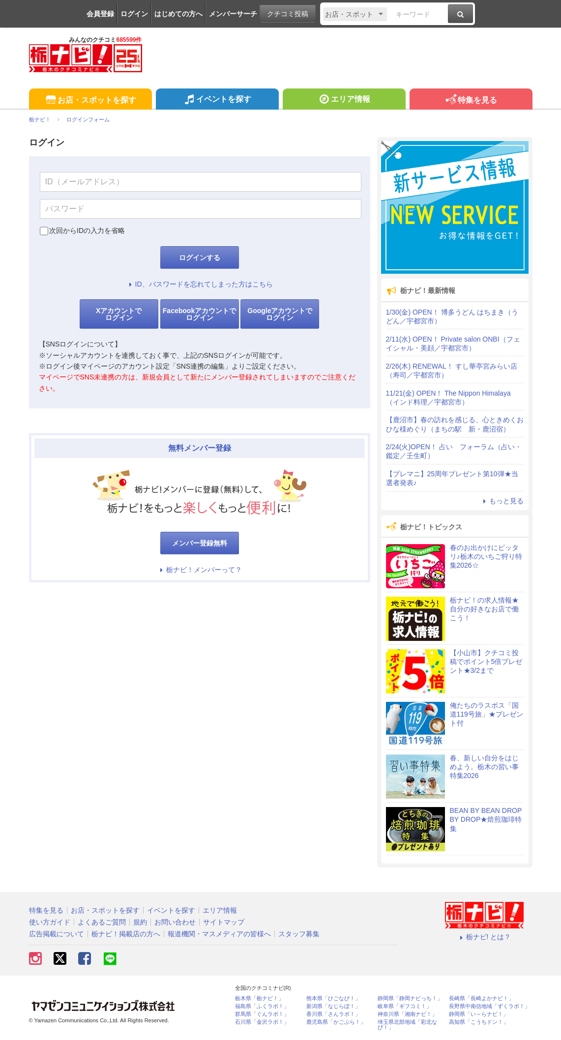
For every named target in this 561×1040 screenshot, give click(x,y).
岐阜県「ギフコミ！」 (405, 1006)
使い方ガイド (49, 922)
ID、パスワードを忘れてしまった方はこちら (199, 284)
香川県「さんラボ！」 (333, 1014)
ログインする (199, 257)
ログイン (134, 14)
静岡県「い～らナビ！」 (478, 1014)
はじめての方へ (178, 14)
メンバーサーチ (233, 14)
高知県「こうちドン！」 (478, 1022)
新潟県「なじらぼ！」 (333, 1006)
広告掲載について (56, 934)
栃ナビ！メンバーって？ (199, 570)
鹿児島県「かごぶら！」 (336, 1022)
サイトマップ (223, 922)
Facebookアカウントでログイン (199, 314)
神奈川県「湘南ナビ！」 (407, 1014)
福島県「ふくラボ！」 (262, 1006)
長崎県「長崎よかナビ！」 (481, 998)
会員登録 (100, 14)
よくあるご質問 (102, 922)
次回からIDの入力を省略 (87, 230)
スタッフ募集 (299, 934)
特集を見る (470, 100)
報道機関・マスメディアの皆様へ (219, 934)
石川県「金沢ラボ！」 (262, 1022)
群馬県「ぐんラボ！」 (262, 1014)
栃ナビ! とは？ (484, 937)
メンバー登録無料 (199, 543)
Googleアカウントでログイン (279, 314)
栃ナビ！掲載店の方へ (125, 934)
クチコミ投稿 (287, 14)
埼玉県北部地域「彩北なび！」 (407, 1024)
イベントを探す (217, 100)
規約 (140, 922)
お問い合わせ (175, 922)
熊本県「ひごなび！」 (333, 998)
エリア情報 (344, 100)
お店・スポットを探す (90, 100)
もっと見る (502, 501)
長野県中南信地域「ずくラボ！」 (489, 1006)
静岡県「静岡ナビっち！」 (410, 998)
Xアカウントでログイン (119, 314)
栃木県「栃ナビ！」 (259, 998)
